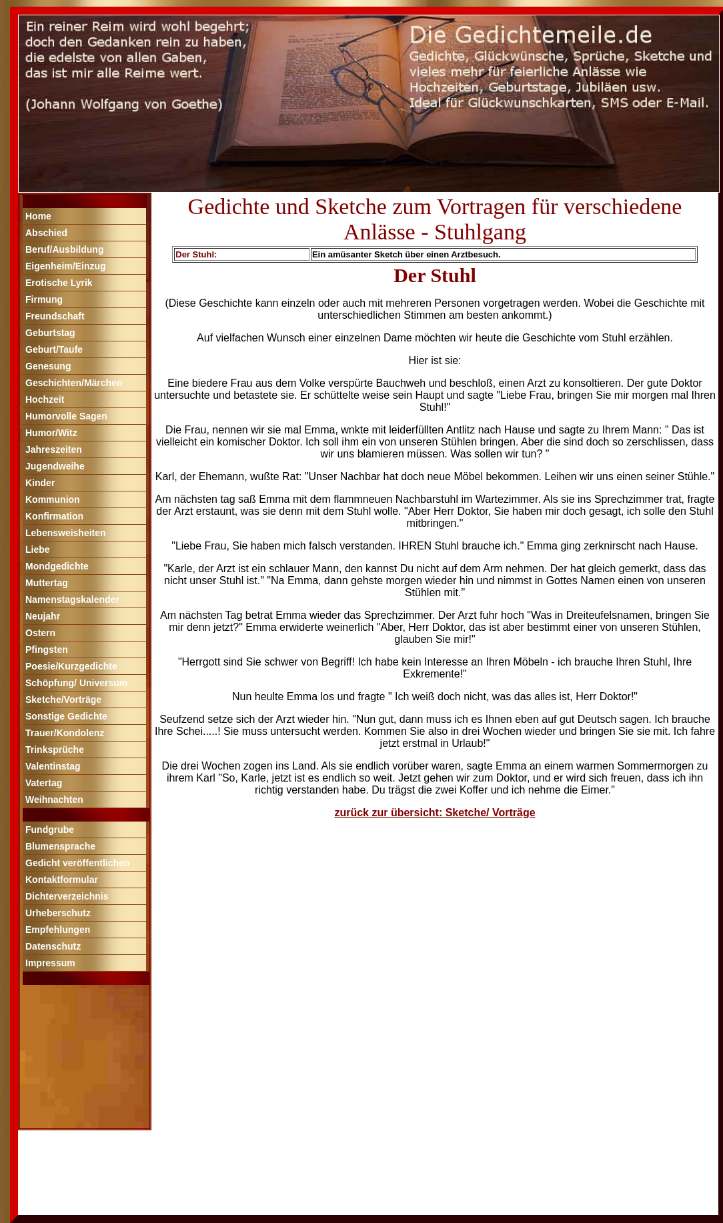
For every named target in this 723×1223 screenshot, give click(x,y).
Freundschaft (55, 316)
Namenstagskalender (72, 599)
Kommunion (52, 499)
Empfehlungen (57, 929)
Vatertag (43, 783)
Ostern (40, 633)
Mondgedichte (57, 566)
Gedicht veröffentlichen (77, 863)
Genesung (48, 366)
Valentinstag (52, 766)
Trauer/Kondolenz (64, 733)
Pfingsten (46, 649)
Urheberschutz (58, 913)
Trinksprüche (54, 749)
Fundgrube (49, 829)
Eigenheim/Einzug (65, 266)
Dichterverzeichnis (67, 896)
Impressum (50, 963)
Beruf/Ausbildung (64, 249)
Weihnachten (54, 799)
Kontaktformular (61, 879)
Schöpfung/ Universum (76, 683)
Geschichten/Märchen (74, 382)
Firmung (44, 299)
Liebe (37, 549)
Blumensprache (60, 846)
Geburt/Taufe (54, 349)
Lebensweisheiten (65, 532)
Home (38, 216)
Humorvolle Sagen (66, 416)
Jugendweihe (55, 466)
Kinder (40, 482)
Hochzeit (44, 399)
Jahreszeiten (53, 449)
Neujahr (42, 616)
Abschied (46, 232)
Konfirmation (54, 516)
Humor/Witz (51, 432)
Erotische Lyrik (59, 282)
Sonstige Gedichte (66, 716)
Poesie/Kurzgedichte (71, 666)
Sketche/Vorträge (63, 699)
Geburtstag (50, 332)
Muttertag (46, 582)
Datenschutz (53, 946)
